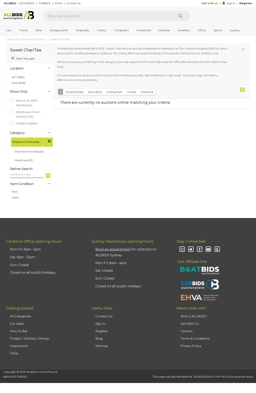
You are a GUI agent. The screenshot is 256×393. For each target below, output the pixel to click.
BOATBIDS (27, 3)
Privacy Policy (191, 346)
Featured (147, 91)
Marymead (24, 160)
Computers (121, 30)
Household (143, 30)
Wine (38, 30)
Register (245, 3)
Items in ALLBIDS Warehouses (24, 102)
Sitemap (101, 346)
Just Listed (94, 91)
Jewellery (184, 30)
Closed (131, 91)
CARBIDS (45, 3)
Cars (8, 30)
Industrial (164, 30)
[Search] (180, 16)
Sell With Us (190, 324)
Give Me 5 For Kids (29, 151)
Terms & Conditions (195, 338)
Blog (99, 338)
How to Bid (18, 331)
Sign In (229, 3)
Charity (101, 30)
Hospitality (82, 30)
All (60, 91)
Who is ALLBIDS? (194, 316)
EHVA (59, 3)
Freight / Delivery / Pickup (29, 338)
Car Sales (17, 324)
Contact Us (103, 316)
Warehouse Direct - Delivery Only (25, 114)
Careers (186, 331)
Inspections (19, 346)
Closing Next (114, 91)
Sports (218, 30)
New (15, 191)
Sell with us (210, 3)
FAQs (14, 353)
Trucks (23, 30)
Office (202, 30)
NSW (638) (18, 82)
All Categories (20, 316)
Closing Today (74, 91)
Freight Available (24, 123)
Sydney (235, 30)
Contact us (73, 3)
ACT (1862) (18, 77)
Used (15, 197)
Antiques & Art (59, 30)
